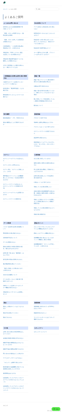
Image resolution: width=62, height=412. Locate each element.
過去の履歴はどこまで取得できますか (13, 123)
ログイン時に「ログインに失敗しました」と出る (13, 170)
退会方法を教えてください (11, 313)
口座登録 (37, 155)
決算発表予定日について (10, 237)
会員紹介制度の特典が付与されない (13, 338)
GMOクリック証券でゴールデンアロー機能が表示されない (13, 286)
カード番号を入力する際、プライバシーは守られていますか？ (44, 53)
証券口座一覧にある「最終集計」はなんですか (13, 254)
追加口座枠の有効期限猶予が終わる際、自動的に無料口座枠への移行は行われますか (44, 193)
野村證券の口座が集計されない (12, 233)
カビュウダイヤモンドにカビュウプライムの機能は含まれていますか (44, 227)
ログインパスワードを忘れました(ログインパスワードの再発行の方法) (13, 186)
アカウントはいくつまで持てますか (44, 127)
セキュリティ (38, 328)
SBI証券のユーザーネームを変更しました (13, 293)
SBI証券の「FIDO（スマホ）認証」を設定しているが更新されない (13, 53)
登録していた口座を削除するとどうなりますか (44, 209)
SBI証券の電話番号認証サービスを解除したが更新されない (13, 60)
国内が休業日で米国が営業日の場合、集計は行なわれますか (12, 247)
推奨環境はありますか (9, 373)
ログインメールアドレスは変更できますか (13, 193)
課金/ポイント (38, 223)
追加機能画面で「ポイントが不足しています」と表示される (44, 245)
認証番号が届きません (40, 137)
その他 (6, 328)
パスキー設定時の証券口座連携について (13, 227)
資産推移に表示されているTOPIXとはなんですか (44, 307)
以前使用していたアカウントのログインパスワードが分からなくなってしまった (13, 388)
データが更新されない (9, 242)
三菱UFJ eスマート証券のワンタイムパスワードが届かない (13, 83)
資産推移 (37, 303)
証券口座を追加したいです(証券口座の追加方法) (44, 176)
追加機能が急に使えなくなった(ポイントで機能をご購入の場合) (44, 238)
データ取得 (7, 223)
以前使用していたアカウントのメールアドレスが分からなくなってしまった (13, 379)
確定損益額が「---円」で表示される (13, 118)
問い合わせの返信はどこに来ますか (13, 353)
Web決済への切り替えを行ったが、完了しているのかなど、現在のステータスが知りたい (44, 41)
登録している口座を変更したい (43, 186)
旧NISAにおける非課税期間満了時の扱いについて (13, 28)
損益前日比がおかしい (40, 313)
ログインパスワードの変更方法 (12, 199)
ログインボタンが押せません (11, 165)
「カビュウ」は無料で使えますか (12, 362)
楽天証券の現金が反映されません (12, 259)
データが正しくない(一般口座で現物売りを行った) (13, 280)
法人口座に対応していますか (42, 158)
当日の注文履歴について (10, 274)
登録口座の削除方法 (39, 214)
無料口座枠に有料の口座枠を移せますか (44, 164)
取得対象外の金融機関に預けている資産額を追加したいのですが (13, 368)
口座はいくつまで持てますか (42, 182)
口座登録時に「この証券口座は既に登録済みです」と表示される (13, 47)
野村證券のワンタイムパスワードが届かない (13, 95)
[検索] (47, 9)
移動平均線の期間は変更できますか (13, 349)
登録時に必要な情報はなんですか (43, 122)
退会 (5, 303)
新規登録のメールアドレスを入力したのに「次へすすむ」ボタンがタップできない (44, 144)
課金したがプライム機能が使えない (44, 233)
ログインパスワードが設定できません (44, 132)
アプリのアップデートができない (12, 358)
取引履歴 (6, 114)
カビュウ (5, 9)
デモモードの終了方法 (40, 118)
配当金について (38, 105)
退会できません (7, 317)
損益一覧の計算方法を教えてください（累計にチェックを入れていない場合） (44, 92)
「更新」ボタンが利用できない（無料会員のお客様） (13, 34)
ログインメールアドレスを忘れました (13, 159)
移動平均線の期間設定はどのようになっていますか (13, 343)
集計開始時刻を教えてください (12, 264)
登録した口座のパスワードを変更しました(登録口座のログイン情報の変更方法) (44, 201)
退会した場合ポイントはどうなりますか (13, 307)
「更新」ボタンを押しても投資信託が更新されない (13, 40)
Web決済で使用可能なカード (42, 48)
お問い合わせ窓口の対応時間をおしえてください (13, 332)
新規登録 (37, 114)
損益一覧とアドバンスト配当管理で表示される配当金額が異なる (44, 80)
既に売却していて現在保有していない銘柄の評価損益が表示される (44, 100)
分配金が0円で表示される (41, 86)
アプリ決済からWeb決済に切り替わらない (44, 28)
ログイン (6, 155)
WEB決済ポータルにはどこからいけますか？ (44, 34)
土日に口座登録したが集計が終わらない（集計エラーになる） (13, 66)
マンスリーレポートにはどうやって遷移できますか (44, 318)
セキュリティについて (40, 331)
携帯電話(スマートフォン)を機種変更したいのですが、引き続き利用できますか (13, 177)
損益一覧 (37, 76)
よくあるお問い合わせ (11, 23)
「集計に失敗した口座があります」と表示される (13, 269)
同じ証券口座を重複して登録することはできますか (44, 170)
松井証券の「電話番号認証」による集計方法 (13, 89)
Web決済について (40, 23)
